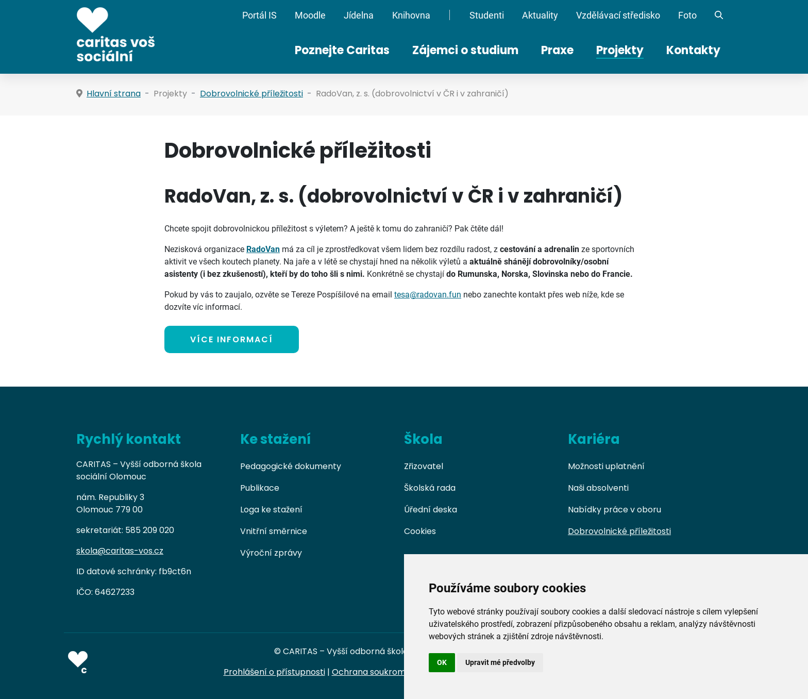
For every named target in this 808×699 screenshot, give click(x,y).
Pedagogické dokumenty (290, 466)
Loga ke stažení (271, 509)
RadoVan (263, 249)
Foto (687, 15)
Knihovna (411, 15)
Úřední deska (430, 509)
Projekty (620, 50)
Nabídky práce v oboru (614, 509)
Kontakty (693, 50)
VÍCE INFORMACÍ (231, 339)
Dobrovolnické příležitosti (619, 531)
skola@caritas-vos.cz (119, 551)
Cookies (420, 531)
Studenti (486, 15)
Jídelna (359, 15)
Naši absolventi (598, 488)
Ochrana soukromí (370, 672)
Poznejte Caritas (342, 50)
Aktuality (540, 15)
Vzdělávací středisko (618, 15)
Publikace (259, 488)
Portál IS (259, 15)
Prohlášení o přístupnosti (274, 672)
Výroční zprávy (271, 553)
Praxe (557, 50)
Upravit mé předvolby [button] (500, 662)
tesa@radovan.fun (427, 294)
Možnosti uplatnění (606, 466)
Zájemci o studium (465, 50)
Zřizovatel (423, 466)
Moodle (310, 15)
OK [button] (442, 662)
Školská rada (430, 488)
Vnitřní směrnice (273, 531)
